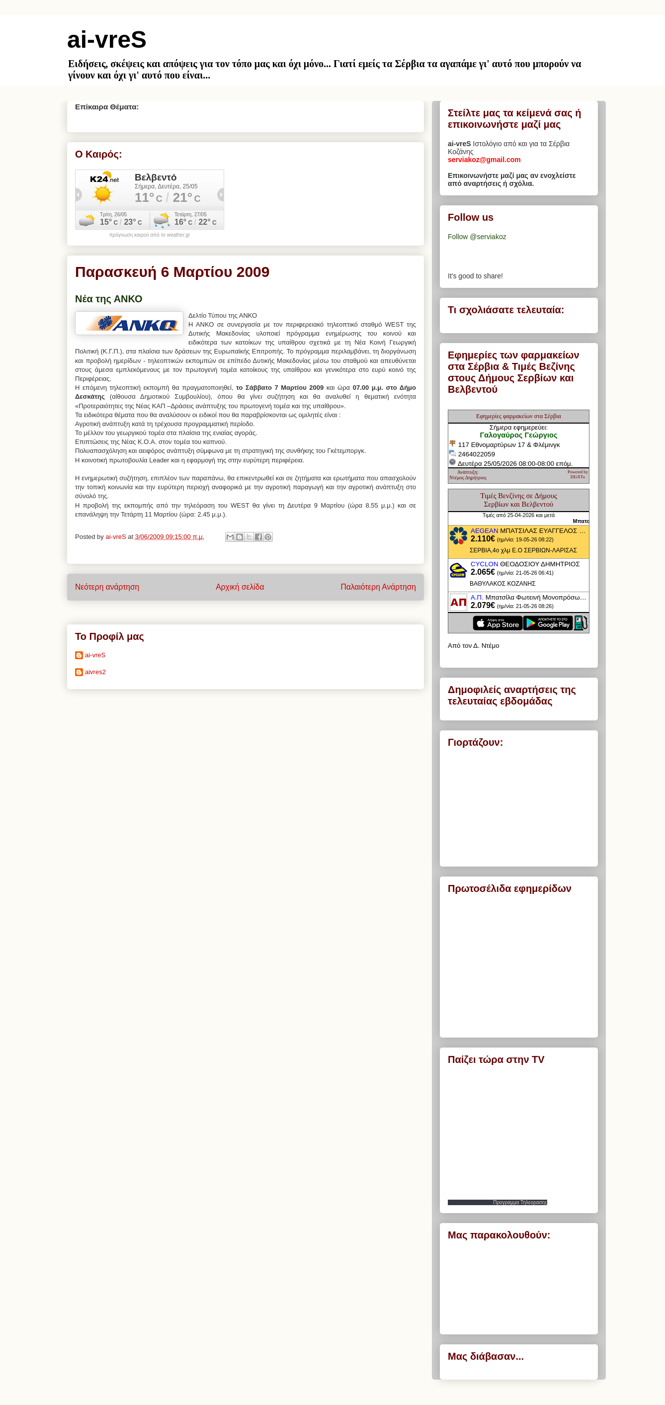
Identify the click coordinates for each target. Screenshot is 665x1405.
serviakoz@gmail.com (484, 160)
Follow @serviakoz (477, 237)
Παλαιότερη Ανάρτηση (378, 587)
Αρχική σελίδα (240, 587)
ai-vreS (107, 39)
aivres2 (95, 672)
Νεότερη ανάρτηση (107, 587)
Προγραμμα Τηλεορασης (520, 1202)
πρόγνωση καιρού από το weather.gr (149, 235)
